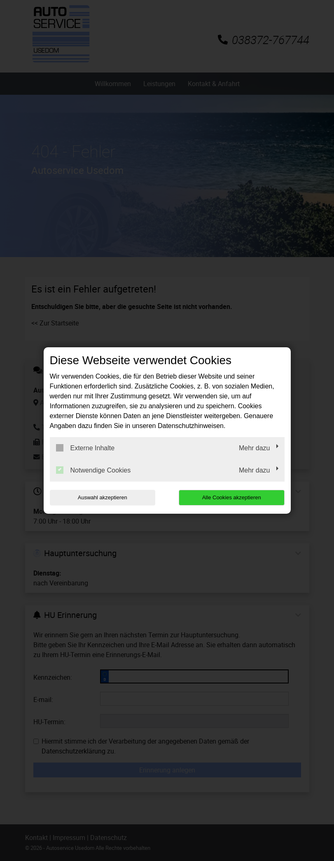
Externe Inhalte (85, 448)
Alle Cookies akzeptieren (231, 497)
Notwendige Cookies (93, 470)
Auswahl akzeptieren (102, 497)
